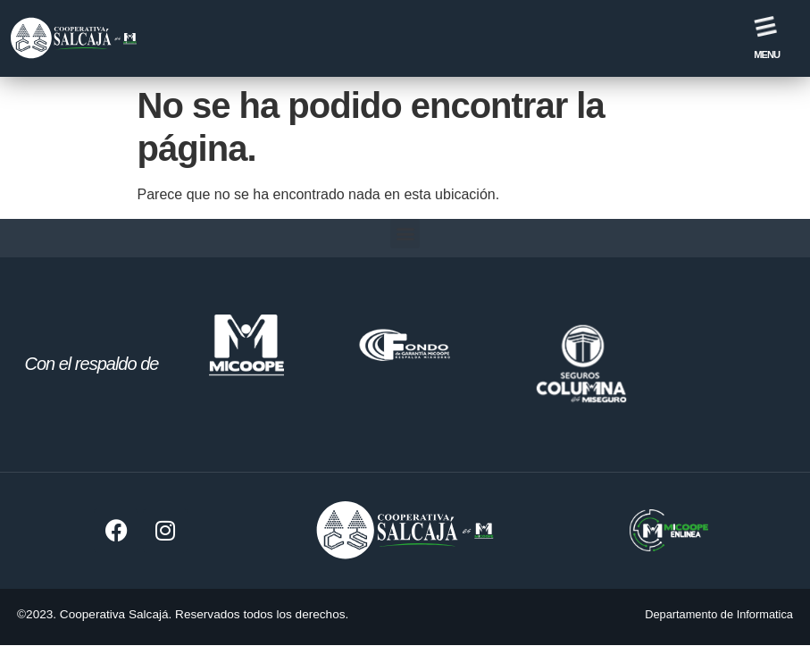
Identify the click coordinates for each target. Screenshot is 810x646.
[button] (405, 233)
